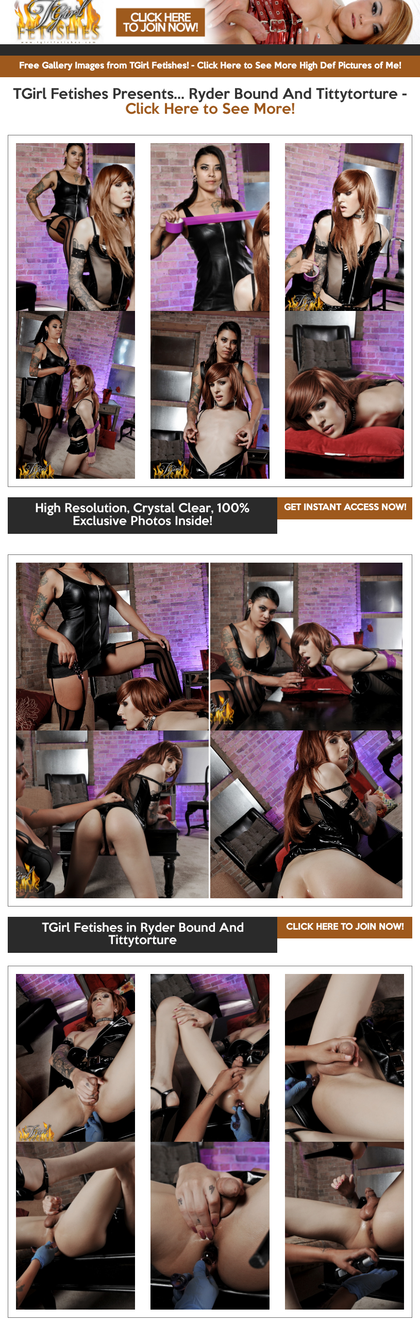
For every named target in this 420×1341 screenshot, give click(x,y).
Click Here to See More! (210, 109)
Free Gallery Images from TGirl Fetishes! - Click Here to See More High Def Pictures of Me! (210, 66)
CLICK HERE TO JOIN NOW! (345, 927)
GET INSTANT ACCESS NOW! (345, 508)
